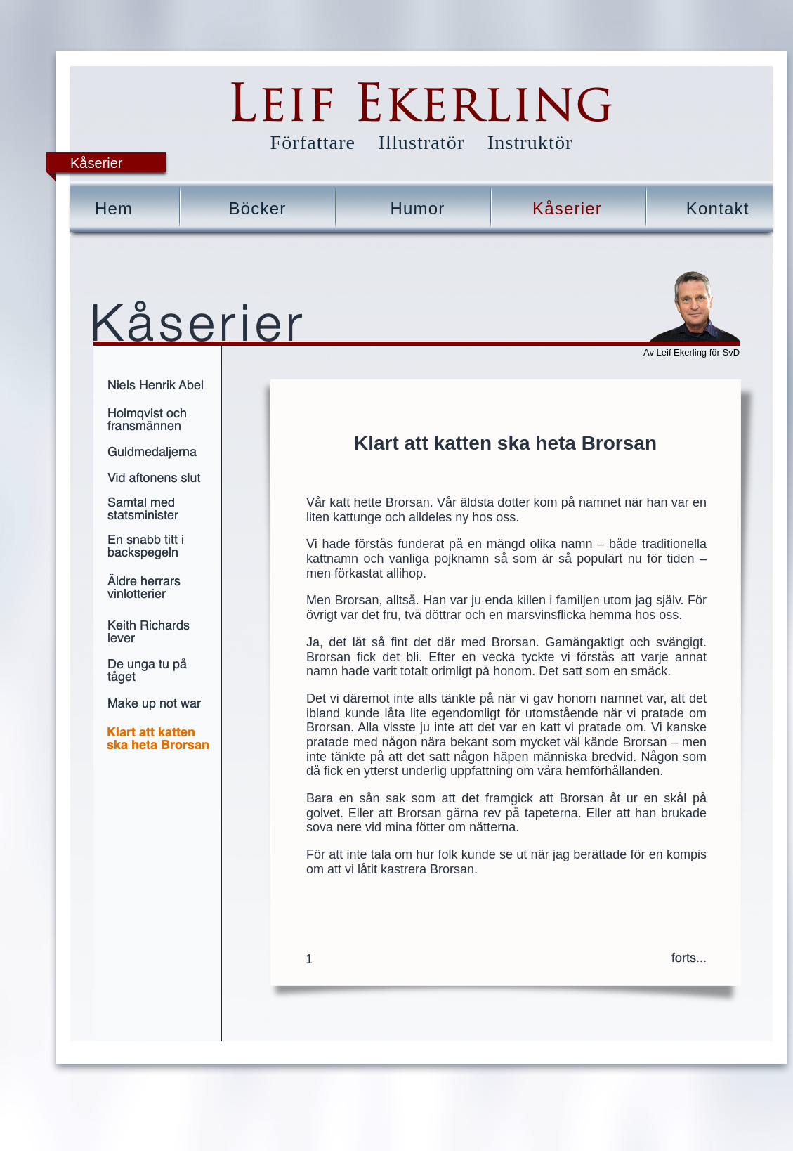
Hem (114, 208)
